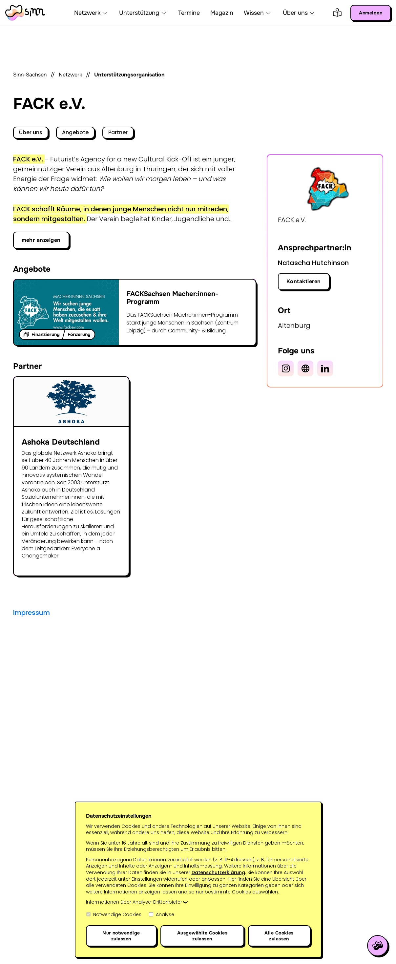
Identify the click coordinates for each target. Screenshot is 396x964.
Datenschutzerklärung (218, 872)
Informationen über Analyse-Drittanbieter (134, 902)
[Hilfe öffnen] (377, 945)
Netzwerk (70, 74)
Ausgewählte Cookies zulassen (202, 936)
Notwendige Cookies (113, 914)
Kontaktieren (303, 281)
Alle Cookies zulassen (279, 936)
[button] (105, 13)
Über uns (30, 132)
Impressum (31, 612)
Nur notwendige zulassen (121, 936)
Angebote (75, 132)
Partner (118, 132)
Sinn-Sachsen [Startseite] (30, 74)
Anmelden (370, 13)
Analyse (161, 914)
